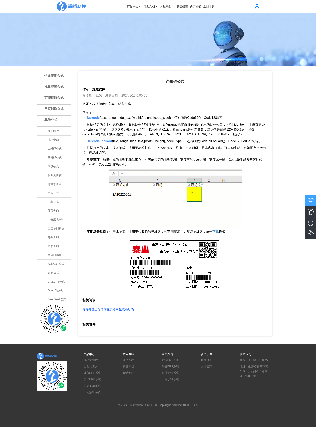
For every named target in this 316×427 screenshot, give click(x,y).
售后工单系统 (92, 385)
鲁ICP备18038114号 (185, 405)
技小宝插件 (91, 360)
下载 (215, 231)
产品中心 (134, 6)
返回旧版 (208, 6)
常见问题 (167, 6)
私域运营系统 (170, 372)
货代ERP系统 (92, 379)
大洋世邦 (206, 366)
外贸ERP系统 (92, 372)
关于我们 (195, 6)
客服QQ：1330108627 (254, 360)
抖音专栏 (128, 366)
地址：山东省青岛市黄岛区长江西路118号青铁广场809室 (254, 371)
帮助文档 (150, 6)
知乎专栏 (128, 360)
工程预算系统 (92, 392)
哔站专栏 (128, 372)
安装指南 (182, 6)
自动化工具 (91, 366)
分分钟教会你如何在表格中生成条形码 (108, 309)
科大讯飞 (206, 360)
